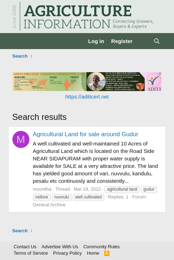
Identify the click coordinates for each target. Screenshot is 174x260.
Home (93, 253)
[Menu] (18, 41)
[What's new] (143, 41)
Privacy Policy (67, 253)
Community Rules (101, 246)
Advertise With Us (59, 246)
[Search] (157, 41)
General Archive (49, 204)
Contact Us (25, 246)
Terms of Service (31, 253)
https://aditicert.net (87, 97)
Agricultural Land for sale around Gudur (86, 134)
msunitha (42, 189)
